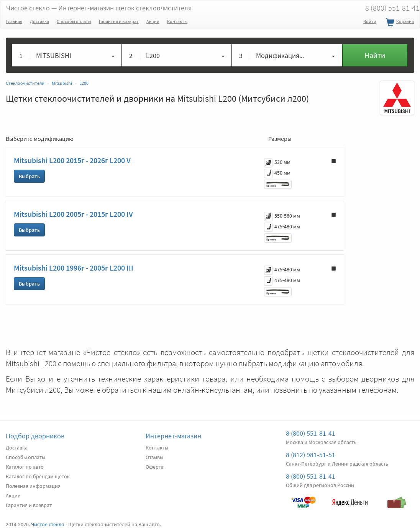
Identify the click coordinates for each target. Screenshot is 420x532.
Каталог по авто (25, 466)
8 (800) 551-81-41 (310, 433)
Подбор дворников (35, 435)
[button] (66, 55)
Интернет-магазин (173, 435)
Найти (374, 55)
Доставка (39, 21)
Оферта (155, 466)
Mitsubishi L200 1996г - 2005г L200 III (73, 268)
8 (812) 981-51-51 (310, 454)
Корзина (399, 22)
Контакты (177, 21)
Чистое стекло (99, 7)
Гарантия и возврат (119, 21)
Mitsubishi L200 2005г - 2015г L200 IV (73, 214)
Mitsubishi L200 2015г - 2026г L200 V (72, 160)
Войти (369, 21)
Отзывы (154, 457)
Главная (14, 21)
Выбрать (29, 176)
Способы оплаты (74, 21)
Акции (152, 21)
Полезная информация (33, 485)
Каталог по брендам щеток (38, 476)
